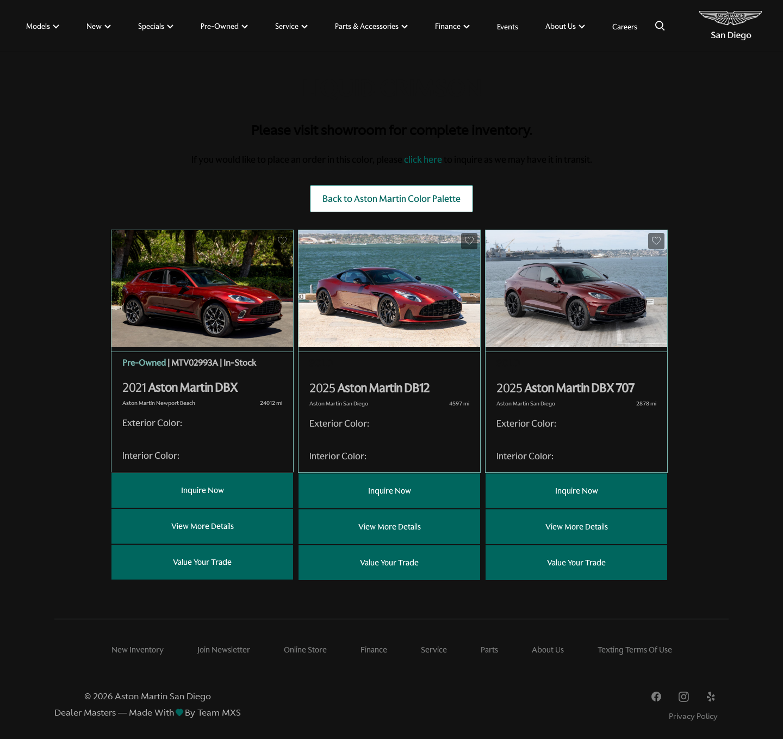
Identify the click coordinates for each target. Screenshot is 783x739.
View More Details (202, 526)
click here (423, 159)
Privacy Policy (693, 716)
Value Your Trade (202, 562)
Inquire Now (202, 490)
